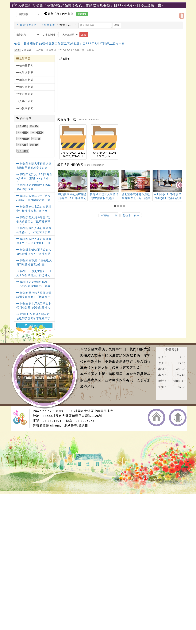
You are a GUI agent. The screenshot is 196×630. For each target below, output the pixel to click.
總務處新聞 (24, 86)
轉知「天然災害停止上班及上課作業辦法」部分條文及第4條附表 (33, 275)
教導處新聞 (24, 72)
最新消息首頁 (26, 25)
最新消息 (23, 58)
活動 (33, 132)
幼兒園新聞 (24, 108)
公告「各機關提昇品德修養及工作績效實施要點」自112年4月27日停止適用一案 (69, 43)
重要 (19, 132)
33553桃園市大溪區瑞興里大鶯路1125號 (72, 416)
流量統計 (172, 350)
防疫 (19, 145)
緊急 (32, 126)
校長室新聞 (24, 65)
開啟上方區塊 (181, 16)
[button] (115, 206)
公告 (17, 50)
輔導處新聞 (24, 79)
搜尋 (116, 25)
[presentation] (60, 185)
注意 (19, 126)
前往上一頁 (108, 215)
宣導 (19, 151)
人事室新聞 (48, 25)
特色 (35, 138)
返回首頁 (156, 417)
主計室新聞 (24, 93)
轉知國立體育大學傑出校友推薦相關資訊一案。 (104, 198)
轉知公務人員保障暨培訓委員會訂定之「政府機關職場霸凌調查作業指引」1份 (33, 221)
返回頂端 (177, 417)
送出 (83, 34)
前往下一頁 (131, 215)
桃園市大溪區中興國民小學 (93, 411)
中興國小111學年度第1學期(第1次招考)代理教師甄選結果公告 (167, 198)
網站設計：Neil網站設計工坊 (21, 418)
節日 (32, 145)
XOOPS (58, 411)
